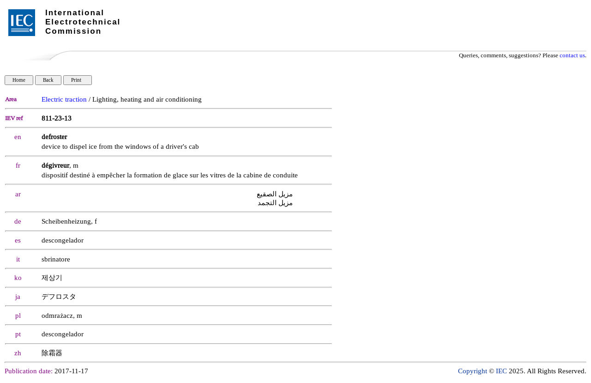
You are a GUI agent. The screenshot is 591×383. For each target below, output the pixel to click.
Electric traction (64, 99)
